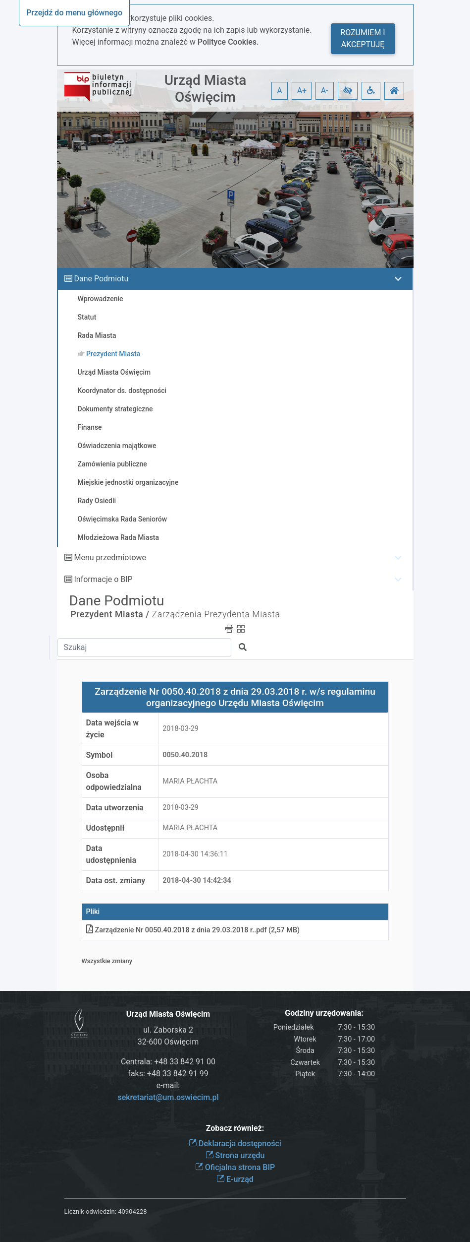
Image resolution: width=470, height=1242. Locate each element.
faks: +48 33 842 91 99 (168, 1073)
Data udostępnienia (111, 854)
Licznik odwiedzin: (90, 1211)
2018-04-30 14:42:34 (196, 880)
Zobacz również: (235, 1128)
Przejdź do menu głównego (74, 12)
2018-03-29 (180, 728)
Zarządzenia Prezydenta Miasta (216, 614)
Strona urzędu (235, 1155)
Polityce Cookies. (228, 42)
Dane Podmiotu (101, 278)
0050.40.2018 (185, 755)
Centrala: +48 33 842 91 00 (168, 1061)
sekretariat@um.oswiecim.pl (167, 1097)
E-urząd (235, 1179)
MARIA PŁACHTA (189, 781)
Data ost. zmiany (116, 880)
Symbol (99, 755)
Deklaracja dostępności (235, 1143)
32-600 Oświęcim (168, 1041)
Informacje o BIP (103, 579)
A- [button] (324, 90)
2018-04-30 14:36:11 (195, 854)
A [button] (279, 90)
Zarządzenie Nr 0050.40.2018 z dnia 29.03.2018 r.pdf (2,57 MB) (193, 930)
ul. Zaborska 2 (168, 1030)
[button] (348, 91)
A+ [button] (302, 90)
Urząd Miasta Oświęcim (205, 88)
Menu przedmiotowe (110, 557)
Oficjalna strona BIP (235, 1167)
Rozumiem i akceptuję (362, 38)
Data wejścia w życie (112, 728)
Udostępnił (105, 828)
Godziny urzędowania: (324, 1013)
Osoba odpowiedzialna (114, 781)
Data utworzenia (115, 807)
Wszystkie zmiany (107, 961)
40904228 (132, 1211)
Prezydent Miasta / (110, 614)
